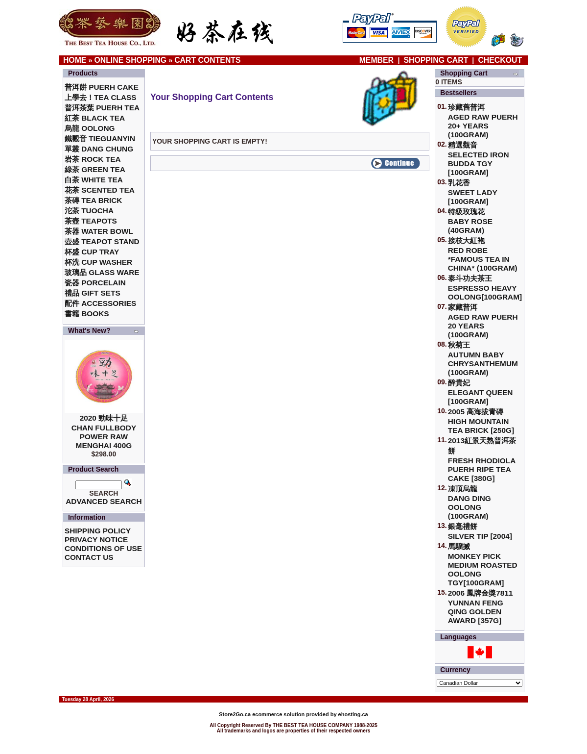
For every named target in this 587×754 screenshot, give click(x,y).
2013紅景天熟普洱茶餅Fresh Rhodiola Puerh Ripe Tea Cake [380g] (482, 459)
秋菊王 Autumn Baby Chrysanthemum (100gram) (483, 359)
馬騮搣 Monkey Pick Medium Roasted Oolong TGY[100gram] (482, 564)
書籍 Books (87, 313)
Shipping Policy (98, 531)
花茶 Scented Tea (100, 190)
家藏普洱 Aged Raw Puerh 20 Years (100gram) (483, 321)
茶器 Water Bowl (99, 231)
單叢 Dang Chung (99, 149)
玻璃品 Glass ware (102, 272)
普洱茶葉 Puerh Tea (102, 107)
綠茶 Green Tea (95, 169)
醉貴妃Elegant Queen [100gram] (480, 391)
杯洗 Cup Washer (98, 262)
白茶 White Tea (94, 180)
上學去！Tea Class (101, 97)
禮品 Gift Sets (92, 293)
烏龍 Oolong (90, 128)
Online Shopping (130, 60)
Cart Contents (207, 60)
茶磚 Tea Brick (93, 200)
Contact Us (89, 557)
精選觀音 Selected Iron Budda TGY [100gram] (478, 158)
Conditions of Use (103, 548)
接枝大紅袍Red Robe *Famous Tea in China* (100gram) (482, 254)
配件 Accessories (100, 303)
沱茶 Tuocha (89, 210)
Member (377, 60)
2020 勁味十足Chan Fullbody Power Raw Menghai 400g (104, 432)
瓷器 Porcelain (95, 282)
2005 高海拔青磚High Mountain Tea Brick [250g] (481, 420)
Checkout (500, 60)
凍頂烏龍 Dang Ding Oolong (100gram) (469, 502)
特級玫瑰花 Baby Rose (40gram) (470, 220)
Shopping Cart (435, 60)
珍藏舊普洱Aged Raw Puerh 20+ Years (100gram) (483, 121)
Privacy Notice (96, 539)
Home (75, 60)
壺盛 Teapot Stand (102, 241)
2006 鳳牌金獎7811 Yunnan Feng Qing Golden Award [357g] (480, 607)
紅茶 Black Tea (95, 118)
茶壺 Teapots (91, 221)
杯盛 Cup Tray (92, 252)
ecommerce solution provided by (278, 714)
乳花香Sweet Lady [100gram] (472, 191)
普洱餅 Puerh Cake (102, 87)
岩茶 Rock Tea (93, 159)
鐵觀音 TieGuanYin (100, 138)
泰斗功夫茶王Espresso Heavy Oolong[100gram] (485, 287)
